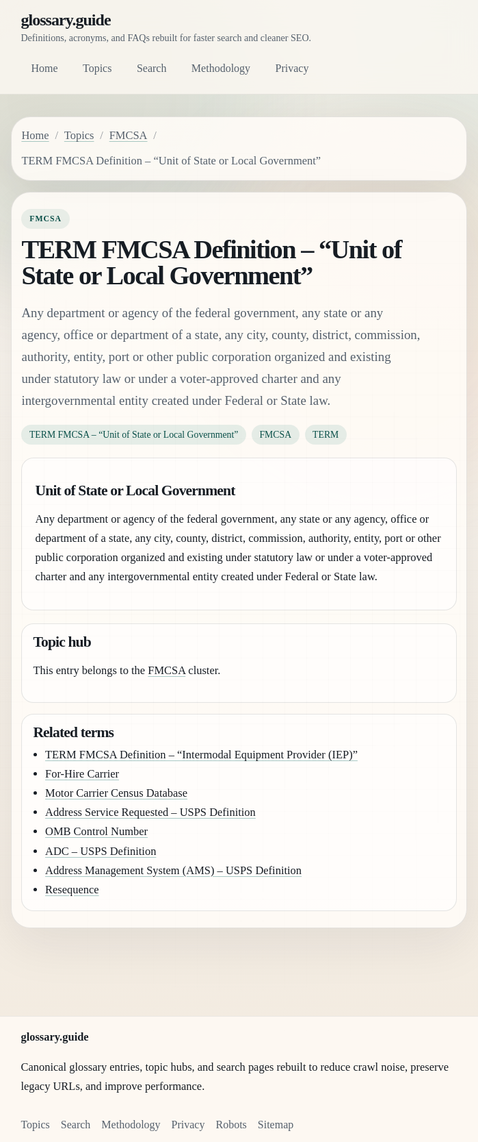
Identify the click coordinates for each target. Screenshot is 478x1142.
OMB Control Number (96, 831)
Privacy (292, 68)
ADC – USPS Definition (100, 851)
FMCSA (128, 135)
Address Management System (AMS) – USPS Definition (173, 870)
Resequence (72, 889)
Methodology (220, 68)
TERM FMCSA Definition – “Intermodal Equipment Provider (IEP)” (201, 754)
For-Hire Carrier (82, 773)
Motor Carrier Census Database (116, 792)
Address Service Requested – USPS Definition (150, 812)
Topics (97, 68)
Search (152, 68)
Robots (230, 1124)
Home (44, 68)
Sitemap (275, 1124)
